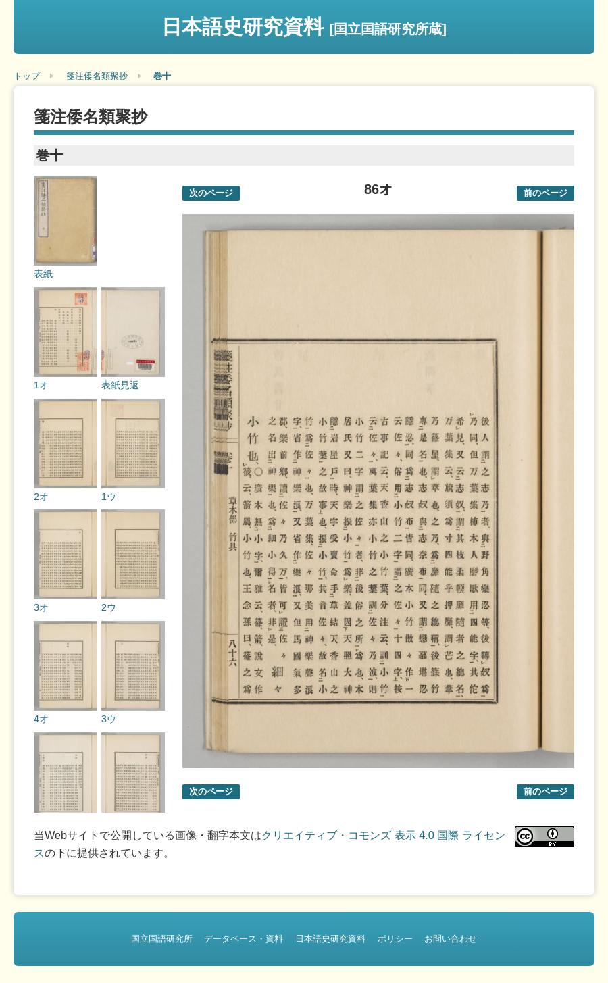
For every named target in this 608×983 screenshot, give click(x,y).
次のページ (211, 193)
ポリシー (395, 939)
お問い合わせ (450, 939)
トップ (27, 76)
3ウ (108, 718)
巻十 (162, 76)
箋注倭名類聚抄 (97, 76)
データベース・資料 (243, 939)
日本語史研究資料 (304, 27)
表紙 (43, 273)
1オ (41, 385)
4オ (41, 718)
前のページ (545, 193)
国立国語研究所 (162, 939)
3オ (41, 607)
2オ (41, 496)
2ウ (108, 607)
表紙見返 (120, 385)
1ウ (108, 496)
